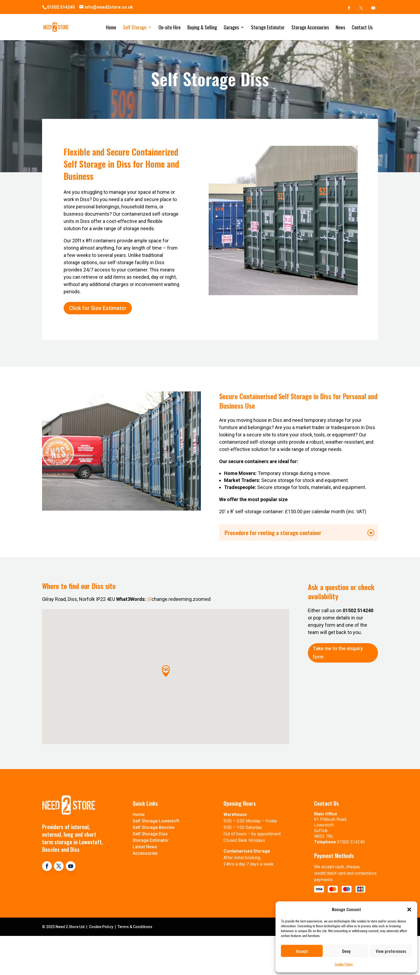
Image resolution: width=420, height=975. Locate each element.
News (340, 28)
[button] (409, 909)
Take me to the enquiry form (338, 671)
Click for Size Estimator (97, 329)
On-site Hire (170, 28)
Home (111, 28)
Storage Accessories (310, 28)
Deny (346, 951)
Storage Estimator (268, 28)
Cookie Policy (344, 964)
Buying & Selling (202, 28)
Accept (302, 951)
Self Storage (134, 28)
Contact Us (362, 28)
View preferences (391, 951)
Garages (231, 28)
